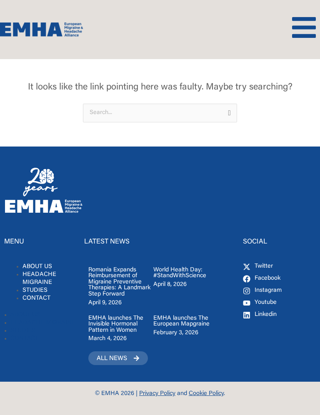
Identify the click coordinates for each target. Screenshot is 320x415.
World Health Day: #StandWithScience (179, 273)
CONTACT (36, 298)
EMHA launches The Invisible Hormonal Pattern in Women (115, 324)
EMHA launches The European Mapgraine (181, 321)
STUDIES (35, 290)
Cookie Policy (206, 393)
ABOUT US (37, 266)
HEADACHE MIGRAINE (39, 278)
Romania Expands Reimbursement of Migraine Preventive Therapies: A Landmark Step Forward (119, 282)
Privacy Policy (157, 393)
